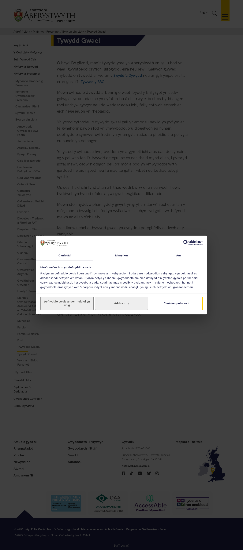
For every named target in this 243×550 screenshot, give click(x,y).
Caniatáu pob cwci (176, 303)
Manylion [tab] (121, 255)
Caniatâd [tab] (64, 255)
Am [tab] (178, 255)
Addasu (121, 303)
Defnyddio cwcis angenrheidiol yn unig (67, 303)
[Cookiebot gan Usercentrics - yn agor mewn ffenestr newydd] (186, 242)
